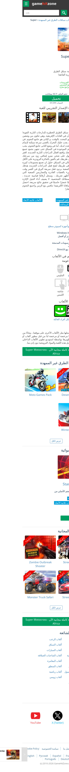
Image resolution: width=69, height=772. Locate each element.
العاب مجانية (58, 20)
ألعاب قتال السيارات (57, 693)
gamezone (22, 3)
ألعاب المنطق (33, 666)
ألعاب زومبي (34, 677)
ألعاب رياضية (34, 671)
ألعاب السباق (33, 644)
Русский (22, 755)
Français (49, 755)
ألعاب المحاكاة (60, 677)
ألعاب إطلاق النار (58, 639)
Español (35, 755)
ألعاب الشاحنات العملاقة (28, 655)
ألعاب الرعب (34, 639)
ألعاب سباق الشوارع (57, 682)
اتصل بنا (45, 748)
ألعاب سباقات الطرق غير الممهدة (33, 20)
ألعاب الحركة (60, 650)
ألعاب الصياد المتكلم (57, 666)
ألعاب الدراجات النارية (56, 655)
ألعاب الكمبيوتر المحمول (55, 671)
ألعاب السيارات (32, 650)
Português (29, 759)
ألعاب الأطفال (60, 644)
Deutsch (43, 759)
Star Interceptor (54, 484)
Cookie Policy (10, 748)
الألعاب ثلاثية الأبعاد (57, 698)
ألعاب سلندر (61, 687)
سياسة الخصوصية (28, 748)
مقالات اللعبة (59, 748)
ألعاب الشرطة (60, 660)
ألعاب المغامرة (33, 660)
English (9, 755)
